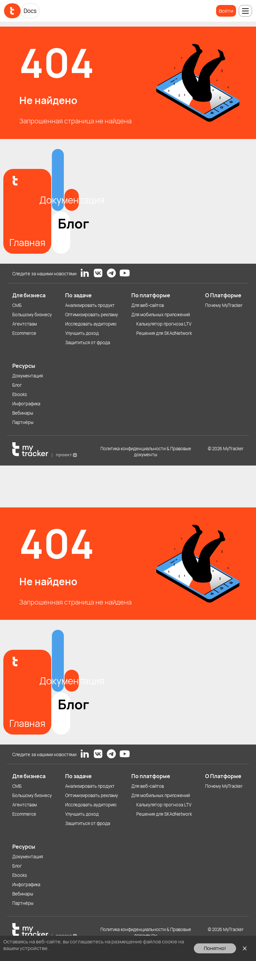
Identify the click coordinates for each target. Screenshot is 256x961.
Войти (226, 10)
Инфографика (26, 404)
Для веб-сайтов (147, 305)
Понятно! (215, 948)
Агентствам (24, 324)
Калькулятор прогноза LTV (164, 324)
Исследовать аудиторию (90, 324)
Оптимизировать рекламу (91, 315)
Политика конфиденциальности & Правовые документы (145, 452)
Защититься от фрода (87, 342)
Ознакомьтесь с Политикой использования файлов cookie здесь (87, 951)
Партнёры (23, 422)
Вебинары (22, 413)
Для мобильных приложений (160, 315)
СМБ (17, 305)
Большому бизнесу (32, 315)
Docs (30, 11)
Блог (17, 385)
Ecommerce (24, 333)
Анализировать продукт (90, 305)
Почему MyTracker (224, 305)
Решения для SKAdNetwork (164, 333)
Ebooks (19, 394)
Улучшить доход (82, 333)
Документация (27, 376)
